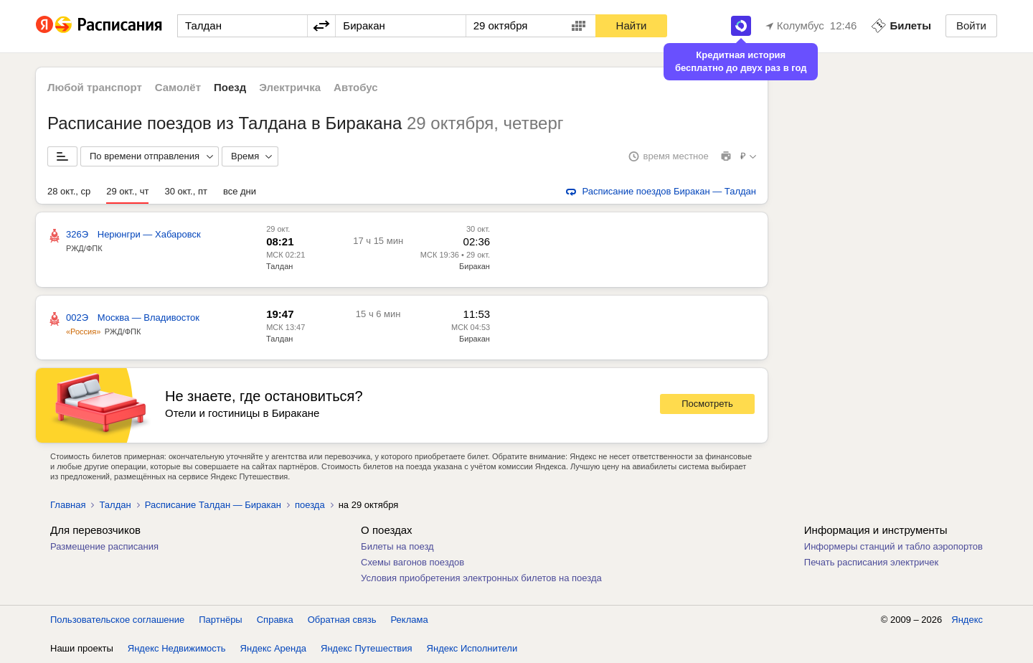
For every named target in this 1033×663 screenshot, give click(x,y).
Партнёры (220, 619)
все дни (239, 191)
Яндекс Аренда (273, 648)
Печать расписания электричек (871, 562)
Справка (275, 619)
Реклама (409, 619)
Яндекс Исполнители (472, 648)
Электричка (290, 87)
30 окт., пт (185, 191)
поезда (310, 504)
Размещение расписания (104, 546)
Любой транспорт (94, 87)
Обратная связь (342, 619)
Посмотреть (707, 403)
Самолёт (178, 87)
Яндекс (967, 619)
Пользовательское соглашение (117, 619)
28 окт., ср (68, 191)
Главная (67, 504)
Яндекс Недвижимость (177, 648)
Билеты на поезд (397, 546)
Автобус (356, 87)
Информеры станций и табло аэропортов (893, 546)
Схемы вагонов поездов (412, 562)
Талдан (279, 266)
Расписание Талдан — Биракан (213, 504)
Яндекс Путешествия (366, 648)
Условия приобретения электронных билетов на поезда (481, 578)
